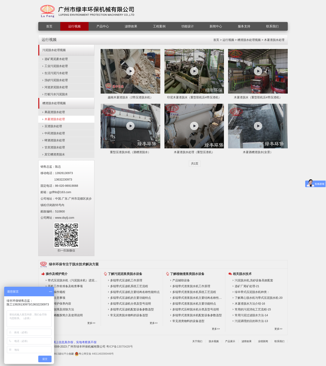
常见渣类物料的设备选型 (188, 321)
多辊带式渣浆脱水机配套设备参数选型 (197, 315)
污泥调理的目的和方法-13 (251, 321)
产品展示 (230, 341)
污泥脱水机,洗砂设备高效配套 (254, 280)
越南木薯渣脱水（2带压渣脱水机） (130, 97)
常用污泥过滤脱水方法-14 (251, 315)
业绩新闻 (263, 341)
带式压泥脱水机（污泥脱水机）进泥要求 (73, 280)
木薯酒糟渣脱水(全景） (258, 152)
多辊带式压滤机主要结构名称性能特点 (135, 292)
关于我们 (197, 341)
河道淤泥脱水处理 (56, 87)
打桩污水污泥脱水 (56, 94)
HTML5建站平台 (60, 353)
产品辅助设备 (181, 280)
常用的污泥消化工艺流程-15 (253, 309)
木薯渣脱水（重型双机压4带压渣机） (258, 97)
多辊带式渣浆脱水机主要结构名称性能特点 (197, 297)
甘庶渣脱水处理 (54, 147)
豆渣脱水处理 (53, 126)
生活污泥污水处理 (56, 73)
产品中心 (102, 26)
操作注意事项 (56, 297)
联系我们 (272, 26)
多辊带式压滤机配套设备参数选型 (132, 309)
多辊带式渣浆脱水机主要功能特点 (194, 303)
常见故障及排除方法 (61, 309)
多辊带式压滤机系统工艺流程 (129, 286)
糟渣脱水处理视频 (249, 39)
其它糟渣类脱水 (54, 154)
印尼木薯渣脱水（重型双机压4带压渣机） (194, 97)
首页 (49, 26)
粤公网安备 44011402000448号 (94, 354)
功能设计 (187, 26)
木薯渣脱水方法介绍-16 (250, 303)
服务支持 (244, 26)
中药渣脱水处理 (54, 133)
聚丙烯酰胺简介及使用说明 (65, 315)
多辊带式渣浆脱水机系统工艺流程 (194, 292)
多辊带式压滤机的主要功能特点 (130, 297)
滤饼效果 (131, 26)
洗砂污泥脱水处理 (56, 80)
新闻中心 (216, 26)
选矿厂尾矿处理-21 (247, 286)
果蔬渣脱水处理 (54, 112)
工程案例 (159, 26)
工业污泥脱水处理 (56, 66)
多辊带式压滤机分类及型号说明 (130, 303)
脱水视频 (214, 341)
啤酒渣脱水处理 (54, 140)
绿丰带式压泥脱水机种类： (252, 292)
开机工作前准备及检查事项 (65, 286)
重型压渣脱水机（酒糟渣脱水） (130, 152)
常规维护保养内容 (59, 303)
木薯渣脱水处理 (274, 39)
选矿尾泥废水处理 (56, 59)
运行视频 (74, 26)
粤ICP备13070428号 (119, 346)
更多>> (91, 323)
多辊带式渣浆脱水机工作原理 (191, 286)
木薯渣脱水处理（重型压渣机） (194, 152)
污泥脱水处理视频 (54, 50)
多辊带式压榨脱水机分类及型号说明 (195, 309)
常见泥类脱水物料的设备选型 (129, 315)
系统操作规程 (56, 292)
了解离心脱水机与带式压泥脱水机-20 (259, 297)
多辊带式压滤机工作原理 (126, 280)
